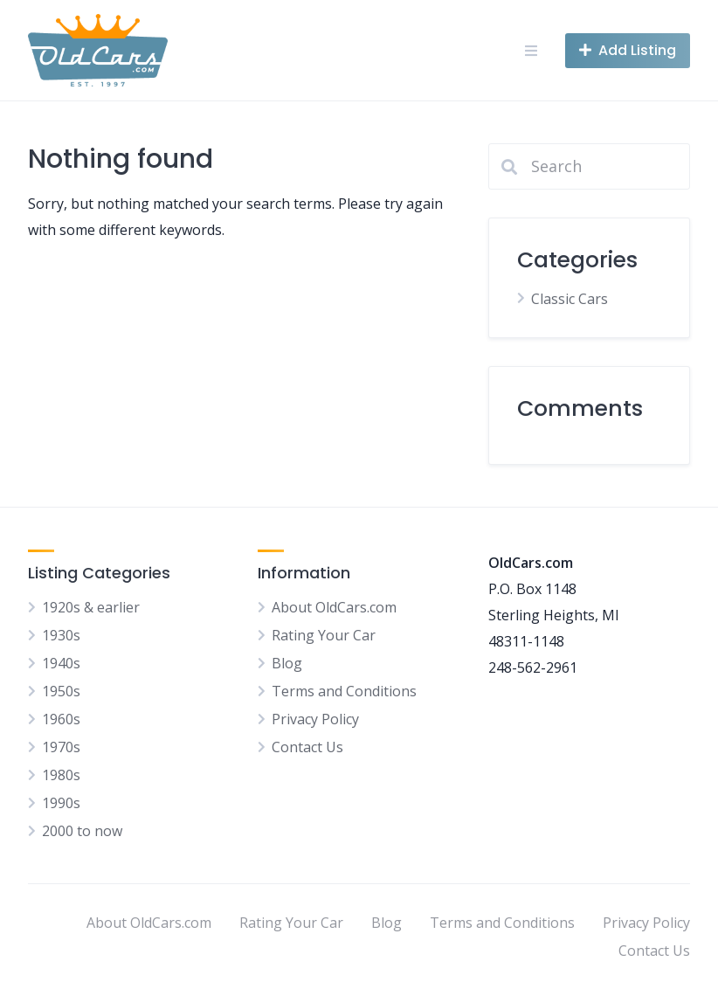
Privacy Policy (315, 719)
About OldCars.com (334, 607)
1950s (61, 691)
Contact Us (307, 747)
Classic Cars (569, 298)
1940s (61, 663)
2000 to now (82, 830)
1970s (61, 747)
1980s (61, 775)
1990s (61, 803)
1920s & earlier (91, 607)
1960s (61, 719)
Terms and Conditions (344, 691)
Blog (287, 663)
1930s (61, 635)
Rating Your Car (324, 635)
